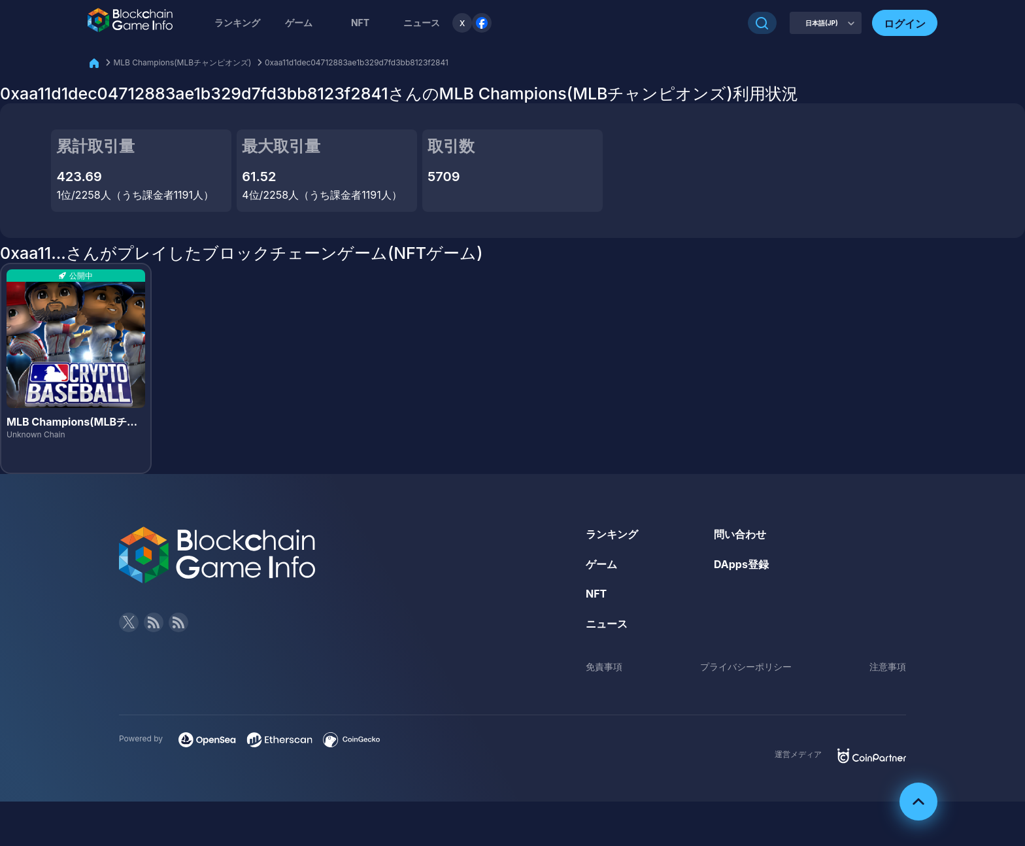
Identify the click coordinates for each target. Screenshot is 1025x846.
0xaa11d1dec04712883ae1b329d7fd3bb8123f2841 (356, 62)
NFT (360, 22)
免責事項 (604, 666)
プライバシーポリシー (746, 666)
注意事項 (887, 666)
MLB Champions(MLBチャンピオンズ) (182, 62)
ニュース (607, 623)
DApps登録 (741, 564)
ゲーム (298, 22)
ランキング (237, 22)
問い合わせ (740, 534)
